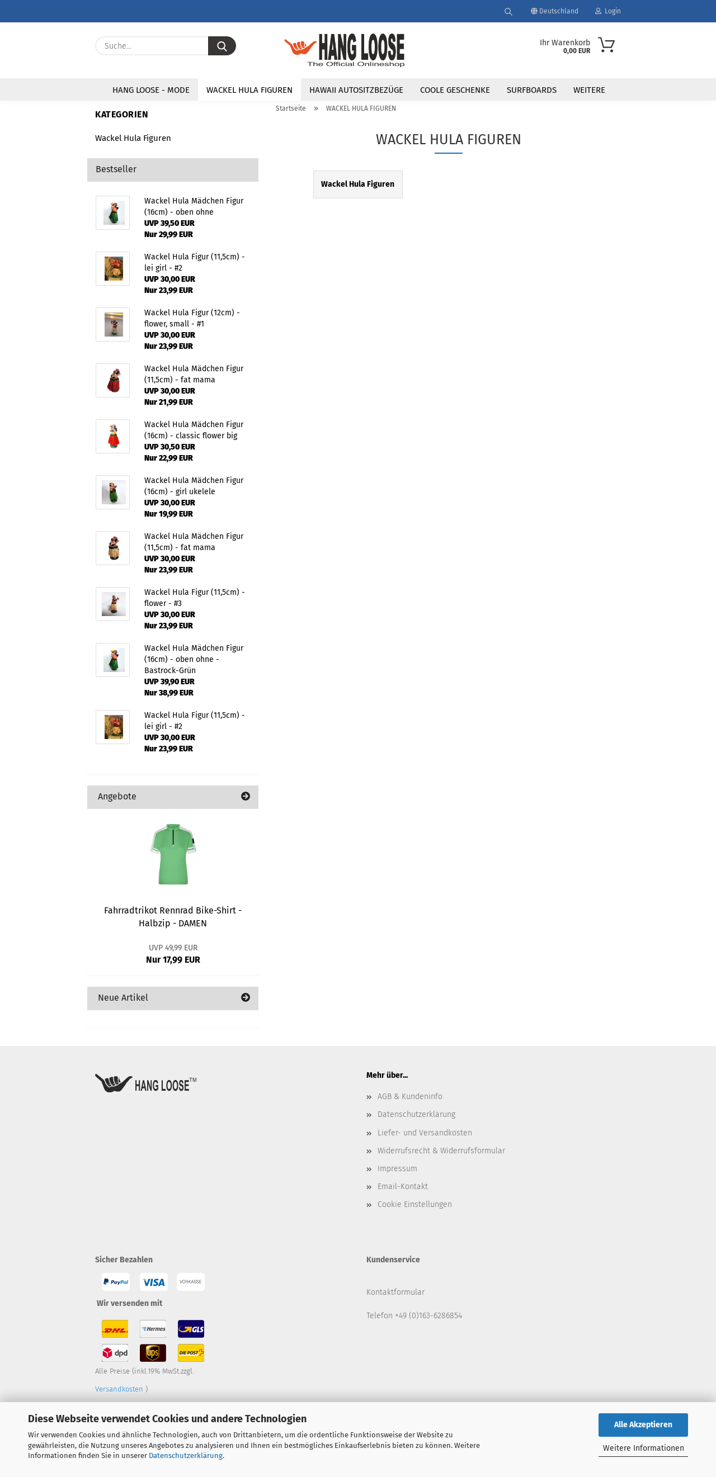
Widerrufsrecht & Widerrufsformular (441, 1151)
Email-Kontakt (403, 1186)
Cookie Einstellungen (415, 1204)
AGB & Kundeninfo (410, 1096)
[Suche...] (222, 45)
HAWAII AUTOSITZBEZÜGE (356, 90)
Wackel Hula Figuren (133, 138)
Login (608, 11)
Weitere (589, 90)
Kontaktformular (395, 1292)
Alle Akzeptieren (643, 1424)
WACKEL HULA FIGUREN (249, 90)
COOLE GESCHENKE (455, 90)
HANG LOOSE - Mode (151, 90)
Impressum (397, 1168)
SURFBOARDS (532, 90)
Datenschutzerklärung (186, 1455)
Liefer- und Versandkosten (425, 1133)
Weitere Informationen (643, 1448)
